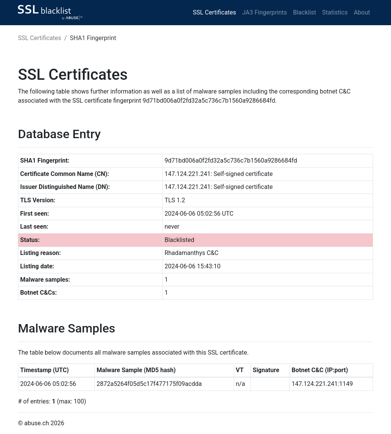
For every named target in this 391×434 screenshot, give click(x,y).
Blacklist (304, 12)
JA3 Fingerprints (264, 12)
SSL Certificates (214, 12)
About (362, 12)
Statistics (335, 12)
